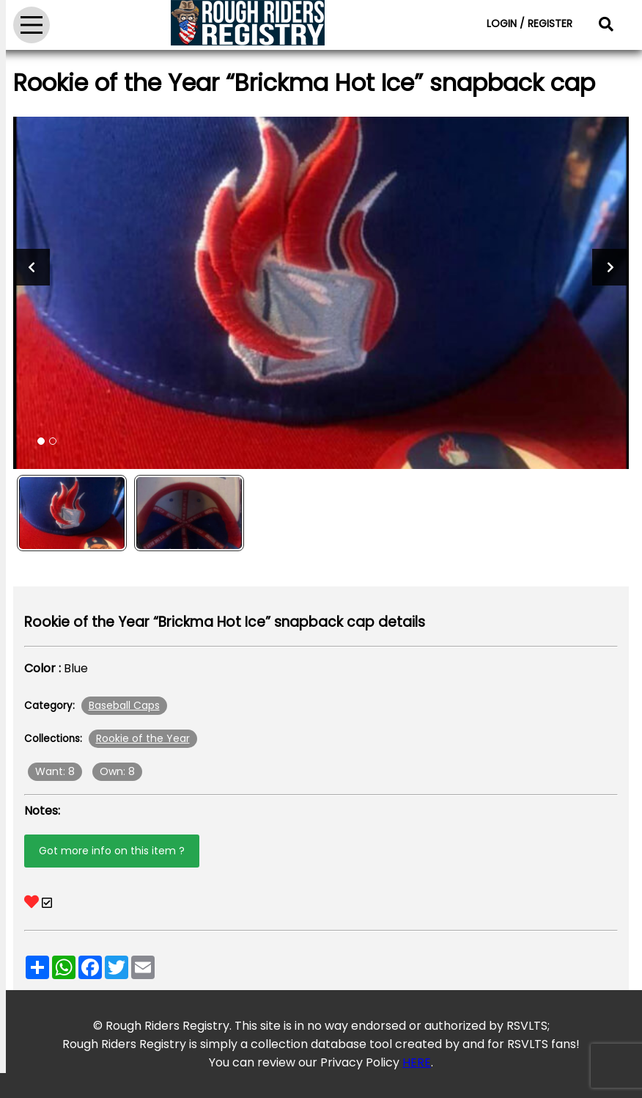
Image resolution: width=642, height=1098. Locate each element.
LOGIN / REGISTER (529, 23)
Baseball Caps (124, 705)
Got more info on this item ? (112, 850)
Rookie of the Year (143, 738)
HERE (416, 1062)
